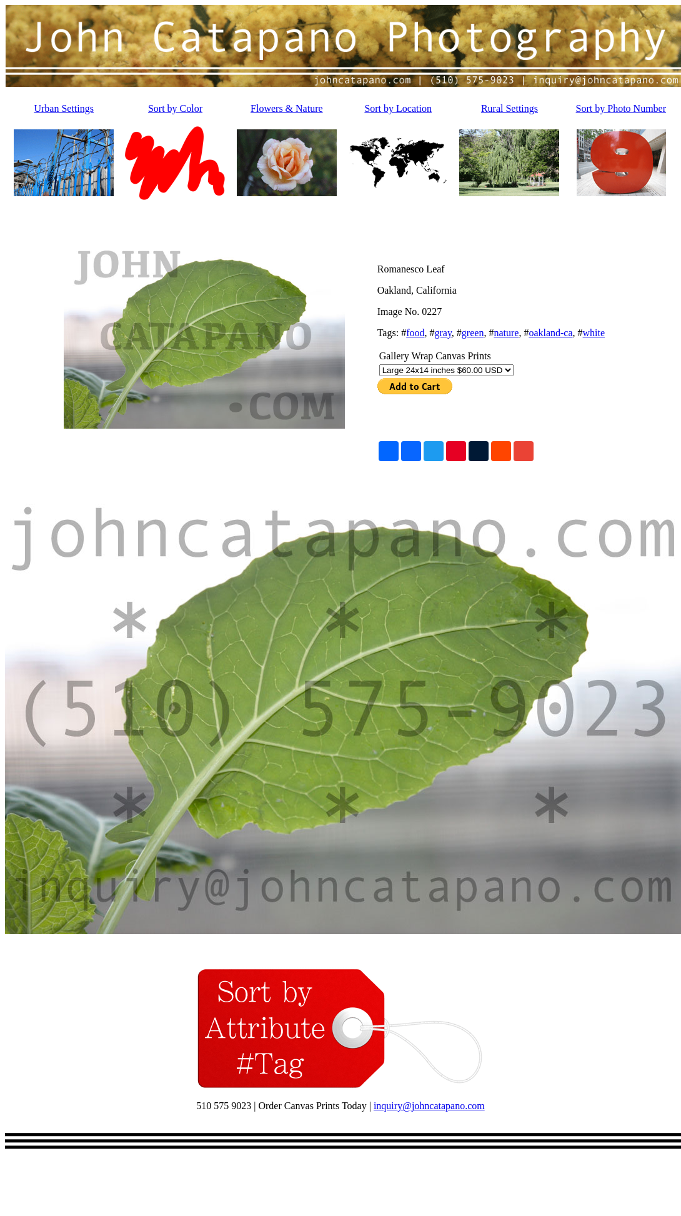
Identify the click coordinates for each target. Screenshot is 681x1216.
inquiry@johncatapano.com (429, 1105)
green (473, 332)
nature (506, 332)
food (415, 332)
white (594, 332)
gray (442, 332)
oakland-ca (550, 332)
